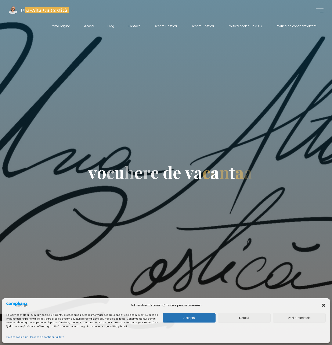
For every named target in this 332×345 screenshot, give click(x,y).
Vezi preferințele (299, 318)
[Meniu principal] (320, 10)
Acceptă (189, 318)
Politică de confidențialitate (47, 336)
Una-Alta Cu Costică (44, 10)
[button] (323, 305)
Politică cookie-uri (17, 336)
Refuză (244, 318)
